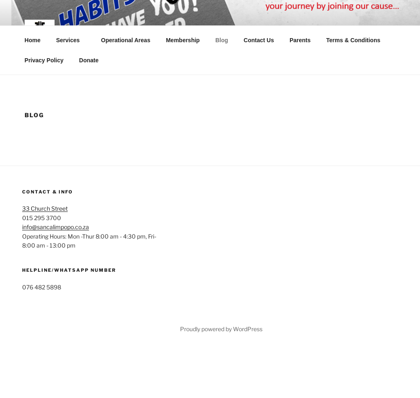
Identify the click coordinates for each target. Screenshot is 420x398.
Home (33, 40)
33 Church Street (45, 208)
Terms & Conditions (353, 40)
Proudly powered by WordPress (221, 328)
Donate (88, 60)
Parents (300, 40)
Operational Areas (125, 40)
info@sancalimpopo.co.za (55, 226)
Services (72, 40)
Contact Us (259, 40)
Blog (221, 40)
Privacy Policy (44, 60)
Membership (182, 40)
